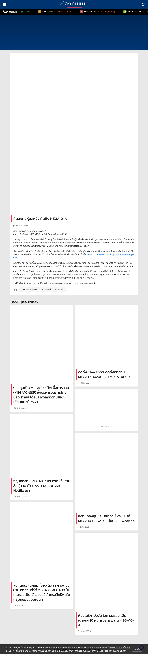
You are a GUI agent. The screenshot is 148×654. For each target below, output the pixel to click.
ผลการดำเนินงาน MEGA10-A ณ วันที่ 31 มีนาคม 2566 (42, 289)
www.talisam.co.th (96, 254)
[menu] (4, 4)
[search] (143, 4)
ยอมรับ (137, 649)
